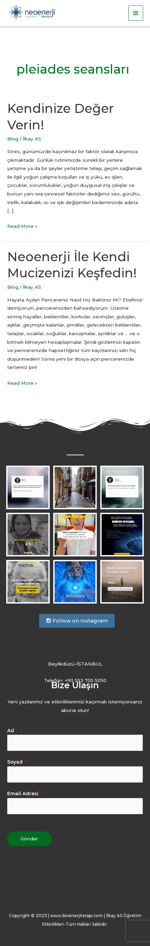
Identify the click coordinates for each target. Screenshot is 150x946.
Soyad (16, 762)
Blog (12, 138)
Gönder (29, 838)
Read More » (22, 225)
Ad (12, 730)
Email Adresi (24, 793)
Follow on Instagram (77, 620)
